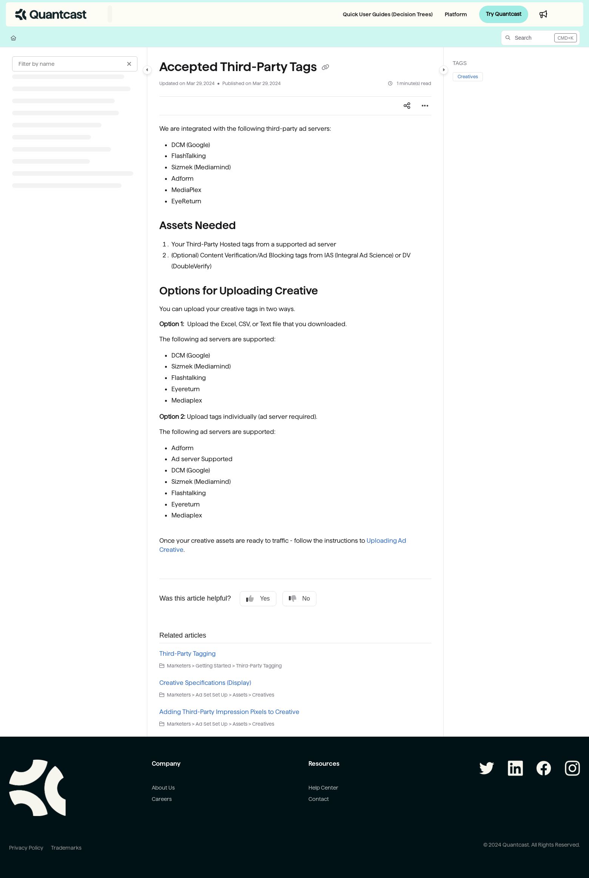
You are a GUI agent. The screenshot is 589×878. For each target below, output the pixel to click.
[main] (295, 392)
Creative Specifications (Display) (205, 683)
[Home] (13, 38)
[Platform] (454, 14)
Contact (318, 799)
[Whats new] (543, 14)
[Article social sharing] (407, 106)
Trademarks (66, 848)
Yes (258, 598)
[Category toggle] (147, 69)
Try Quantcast (503, 14)
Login (568, 14)
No (299, 598)
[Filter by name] (74, 63)
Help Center (323, 788)
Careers (162, 799)
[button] (540, 37)
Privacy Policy (26, 848)
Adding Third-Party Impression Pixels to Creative (229, 712)
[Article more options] (425, 106)
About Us (163, 788)
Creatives (468, 76)
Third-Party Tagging (187, 653)
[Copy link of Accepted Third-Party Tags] (325, 68)
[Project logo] (51, 14)
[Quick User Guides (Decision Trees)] (386, 14)
